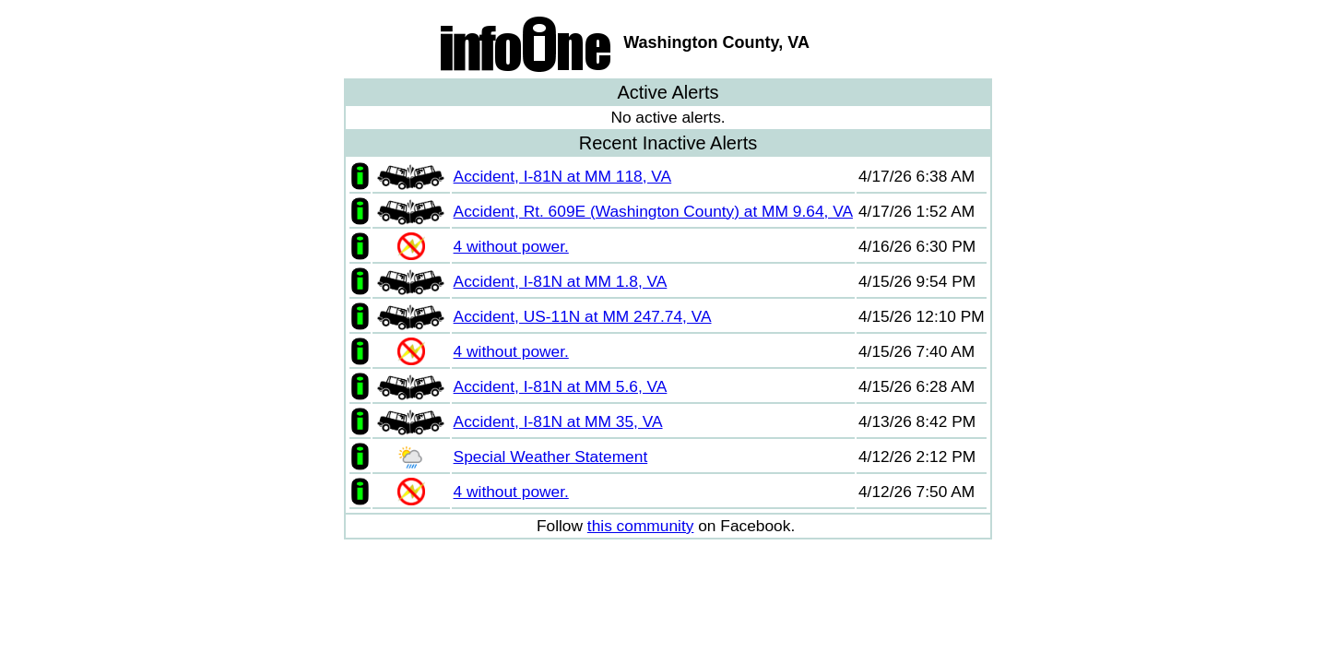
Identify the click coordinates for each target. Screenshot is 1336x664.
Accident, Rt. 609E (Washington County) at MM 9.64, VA (653, 211)
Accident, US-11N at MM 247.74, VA (583, 316)
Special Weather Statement (551, 456)
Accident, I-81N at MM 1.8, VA (561, 281)
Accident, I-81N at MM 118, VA (563, 176)
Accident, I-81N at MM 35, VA (558, 421)
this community (640, 525)
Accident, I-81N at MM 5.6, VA (561, 386)
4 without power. (511, 246)
